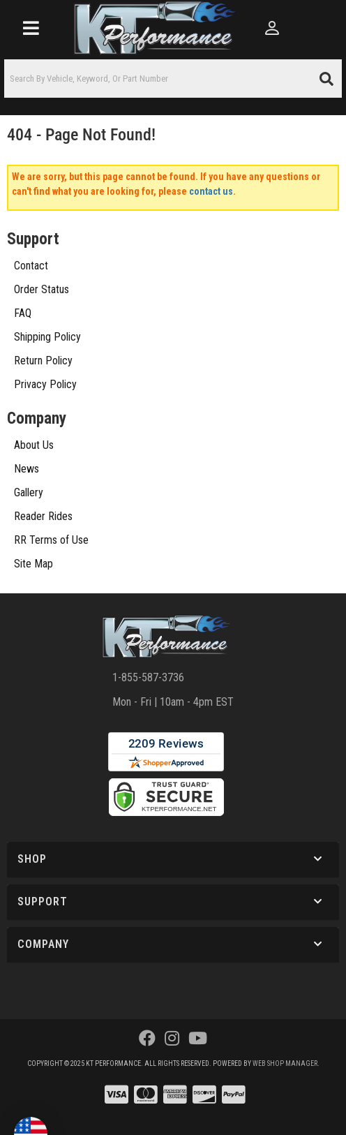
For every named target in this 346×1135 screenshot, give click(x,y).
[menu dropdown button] (31, 28)
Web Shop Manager (285, 1063)
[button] (173, 78)
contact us (211, 191)
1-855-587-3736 (148, 677)
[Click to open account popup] (273, 28)
